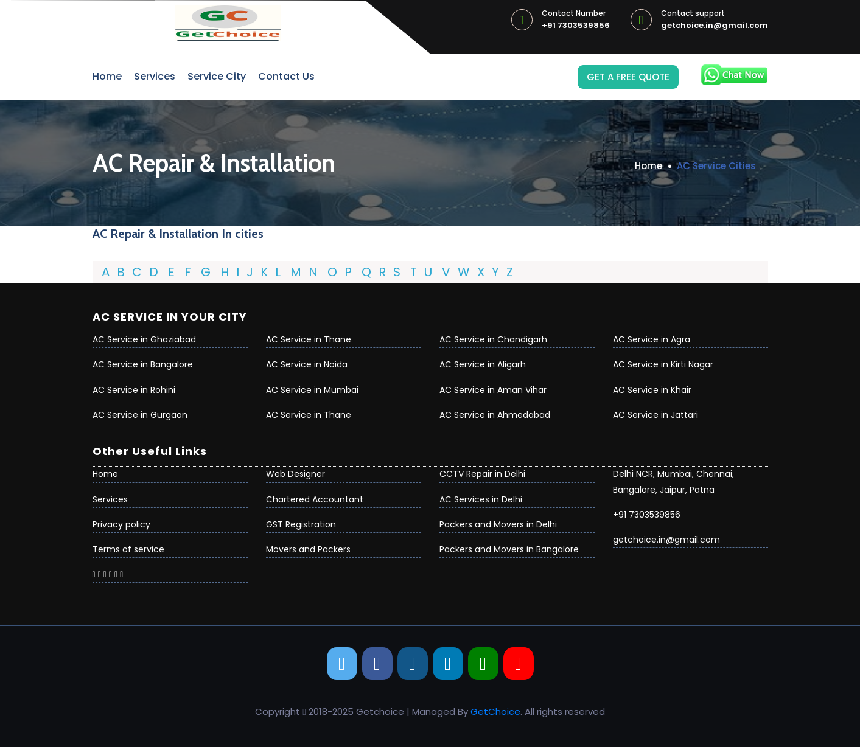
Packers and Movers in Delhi (498, 524)
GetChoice (495, 711)
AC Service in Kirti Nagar (663, 364)
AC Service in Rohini (134, 390)
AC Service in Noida (307, 364)
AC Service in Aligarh (482, 364)
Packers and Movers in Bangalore (509, 549)
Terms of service (128, 549)
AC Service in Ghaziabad (144, 339)
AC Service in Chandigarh (493, 339)
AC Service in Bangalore (143, 364)
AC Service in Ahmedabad (494, 415)
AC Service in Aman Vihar (493, 390)
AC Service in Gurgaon (140, 415)
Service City (216, 76)
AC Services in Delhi (480, 499)
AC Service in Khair (652, 390)
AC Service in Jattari (655, 415)
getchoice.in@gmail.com (714, 20)
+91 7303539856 (576, 20)
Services (154, 76)
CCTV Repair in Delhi (482, 474)
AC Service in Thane (308, 339)
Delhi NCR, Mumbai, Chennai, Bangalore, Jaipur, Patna (673, 481)
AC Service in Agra (651, 339)
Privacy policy (121, 524)
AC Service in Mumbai (312, 390)
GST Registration (301, 524)
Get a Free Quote (628, 77)
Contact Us (286, 76)
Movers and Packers (308, 549)
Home (107, 76)
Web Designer (295, 474)
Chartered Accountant (314, 499)
